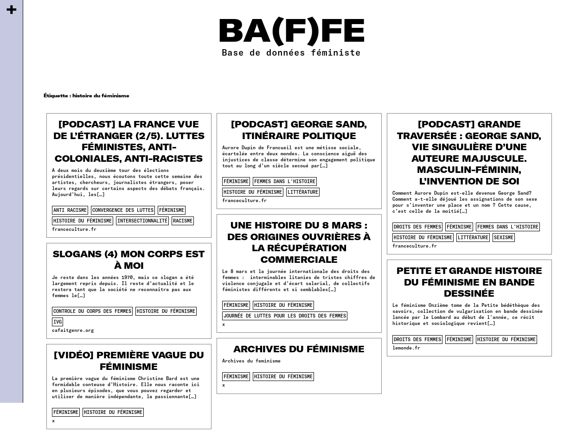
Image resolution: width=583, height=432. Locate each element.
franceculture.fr (74, 229)
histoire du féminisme (82, 220)
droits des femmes (417, 226)
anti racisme (70, 210)
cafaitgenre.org (73, 330)
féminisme (171, 210)
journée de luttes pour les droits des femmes (285, 315)
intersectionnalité (142, 220)
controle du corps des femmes (92, 311)
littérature (303, 192)
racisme (182, 220)
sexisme (503, 237)
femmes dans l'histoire (284, 181)
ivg (57, 321)
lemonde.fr (406, 347)
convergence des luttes (123, 210)
